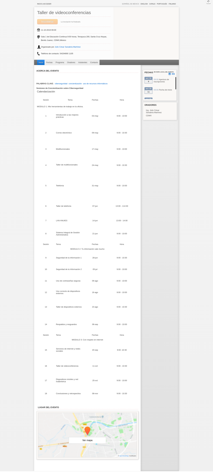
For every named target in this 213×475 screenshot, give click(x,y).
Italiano (172, 4)
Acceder (47, 4)
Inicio (39, 4)
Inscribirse (47, 21)
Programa (60, 62)
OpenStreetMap (124, 456)
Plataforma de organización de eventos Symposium (108, 473)
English (144, 4)
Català (152, 4)
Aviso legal (77, 473)
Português (162, 4)
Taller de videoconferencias (64, 12)
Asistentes (82, 62)
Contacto (94, 62)
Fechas (49, 62)
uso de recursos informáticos (95, 83)
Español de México (130, 4)
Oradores (71, 62)
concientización (75, 83)
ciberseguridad (61, 83)
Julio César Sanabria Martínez (68, 47)
